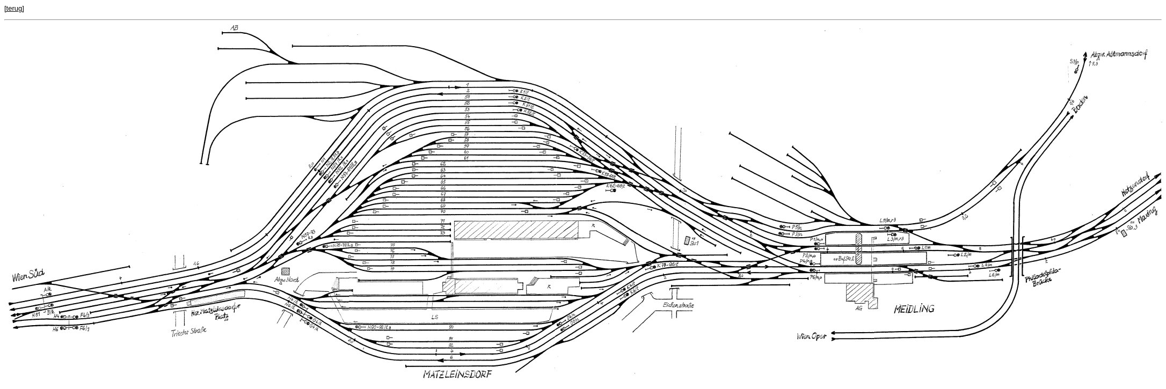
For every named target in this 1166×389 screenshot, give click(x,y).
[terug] (14, 8)
